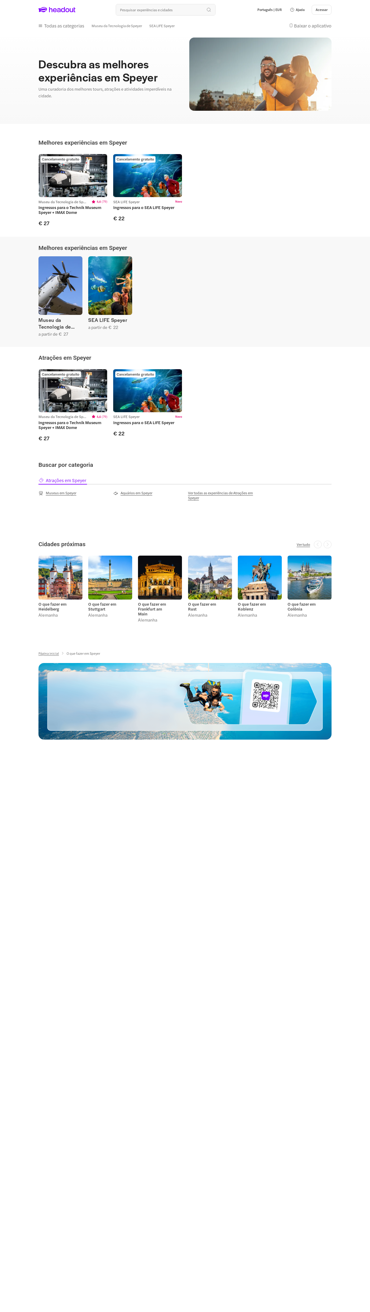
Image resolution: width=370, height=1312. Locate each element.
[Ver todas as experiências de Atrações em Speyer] (222, 495)
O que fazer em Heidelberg (52, 606)
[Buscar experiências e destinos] (165, 9)
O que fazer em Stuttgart (102, 606)
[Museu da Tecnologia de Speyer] (117, 25)
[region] (184, 190)
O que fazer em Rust (202, 606)
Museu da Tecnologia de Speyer (54, 323)
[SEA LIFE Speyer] (162, 25)
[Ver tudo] (303, 544)
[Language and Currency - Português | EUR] (269, 10)
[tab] (62, 480)
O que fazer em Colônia (302, 606)
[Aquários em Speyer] (132, 493)
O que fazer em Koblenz (252, 606)
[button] (297, 10)
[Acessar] (322, 10)
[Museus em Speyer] (57, 493)
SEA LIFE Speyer (107, 320)
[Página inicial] (48, 653)
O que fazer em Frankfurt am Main (152, 609)
